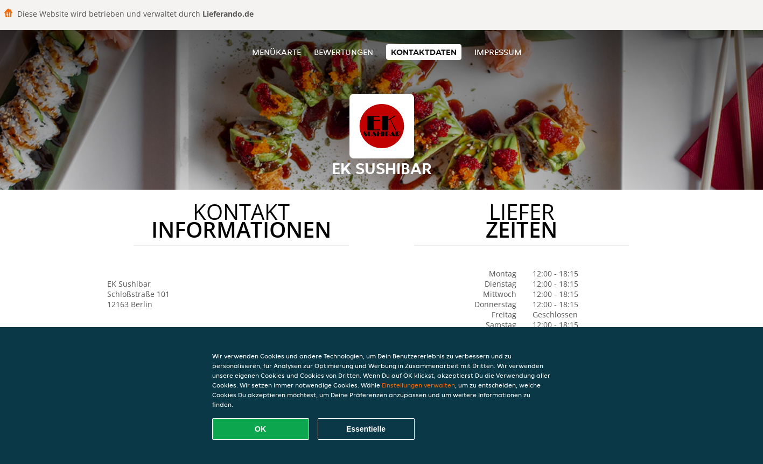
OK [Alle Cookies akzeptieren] (260, 429)
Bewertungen (343, 52)
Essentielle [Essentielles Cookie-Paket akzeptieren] (366, 429)
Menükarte (276, 52)
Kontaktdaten (424, 52)
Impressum (498, 52)
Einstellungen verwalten (418, 385)
